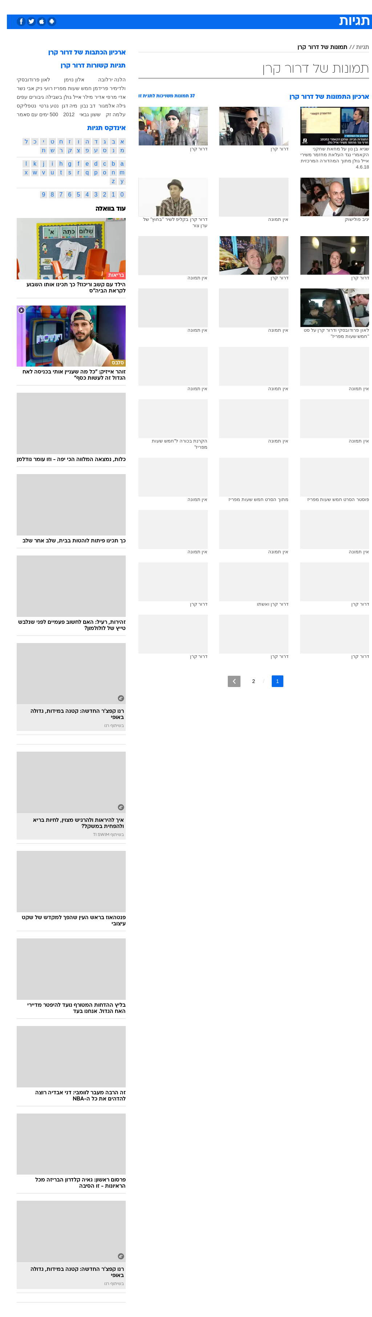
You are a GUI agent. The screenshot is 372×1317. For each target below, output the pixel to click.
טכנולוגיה (130, 6)
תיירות (155, 6)
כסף (217, 6)
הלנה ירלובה (105, 79)
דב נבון (81, 106)
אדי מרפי (109, 97)
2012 (62, 114)
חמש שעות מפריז (66, 88)
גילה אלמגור (105, 106)
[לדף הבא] (227, 681)
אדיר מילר (87, 97)
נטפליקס (19, 106)
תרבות (257, 6)
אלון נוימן (67, 79)
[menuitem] (275, 7)
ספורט (279, 6)
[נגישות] (10, 6)
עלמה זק (109, 114)
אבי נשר (18, 88)
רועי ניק (37, 88)
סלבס (236, 6)
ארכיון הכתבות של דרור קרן (80, 53)
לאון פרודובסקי (26, 79)
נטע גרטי (42, 106)
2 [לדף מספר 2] (246, 681)
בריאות (178, 6)
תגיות (355, 48)
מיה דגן (63, 106)
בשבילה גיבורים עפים (32, 97)
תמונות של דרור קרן (315, 48)
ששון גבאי (83, 114)
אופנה (106, 6)
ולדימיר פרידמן (102, 88)
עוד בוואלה (104, 209)
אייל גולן (65, 97)
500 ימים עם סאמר (30, 114)
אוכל (199, 6)
